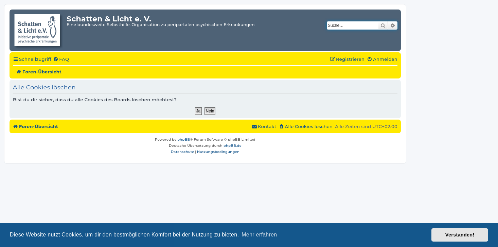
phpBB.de (233, 145)
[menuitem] (61, 59)
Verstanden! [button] (460, 234)
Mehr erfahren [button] (259, 234)
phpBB (183, 139)
